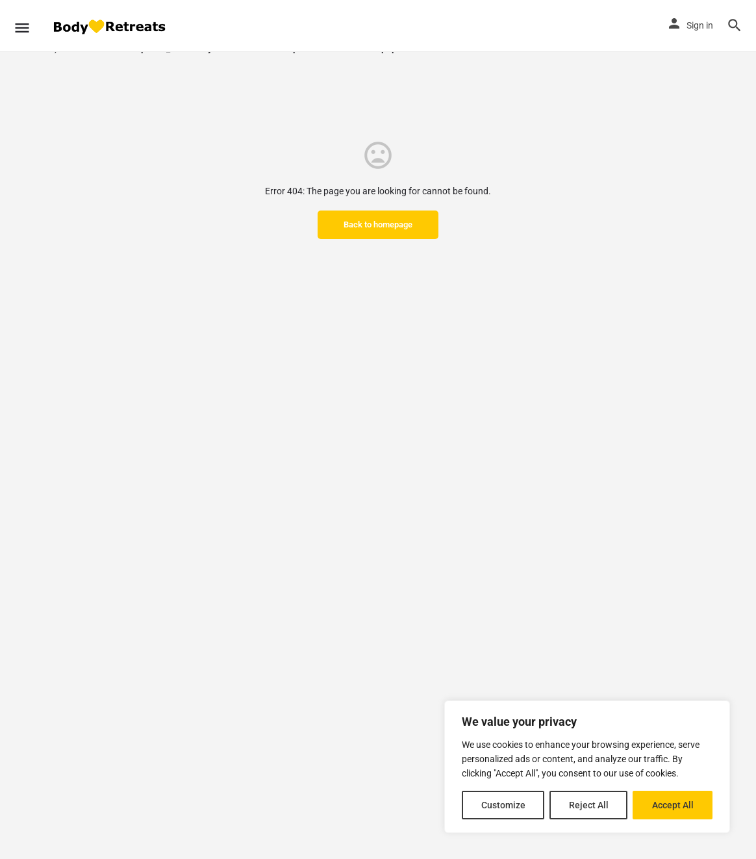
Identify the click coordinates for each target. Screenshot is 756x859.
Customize (503, 805)
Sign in (700, 25)
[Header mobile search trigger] (734, 25)
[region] (587, 766)
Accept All (673, 805)
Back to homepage (378, 224)
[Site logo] (110, 26)
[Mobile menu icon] (22, 26)
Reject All (589, 805)
